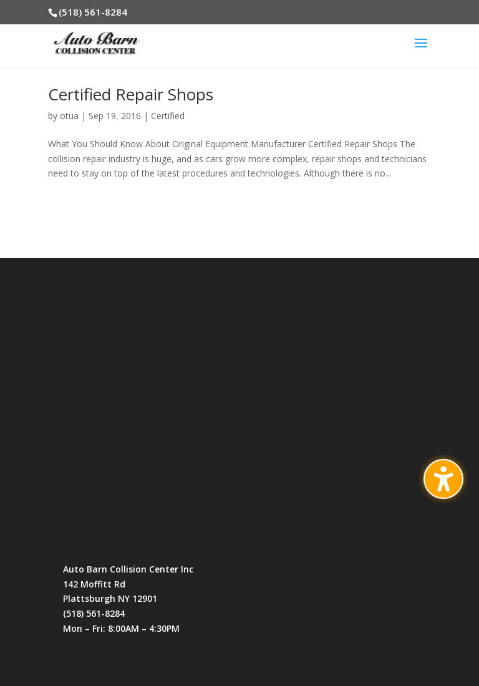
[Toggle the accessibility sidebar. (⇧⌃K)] (443, 479)
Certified (168, 116)
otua (69, 116)
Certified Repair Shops (130, 94)
